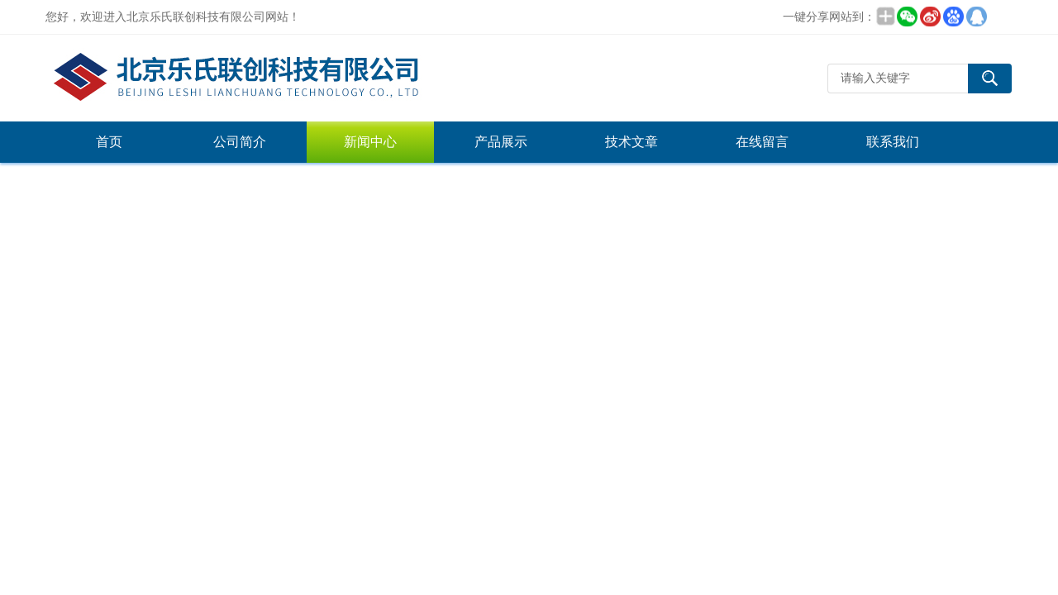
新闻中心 (370, 142)
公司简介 (239, 142)
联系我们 (892, 142)
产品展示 (500, 142)
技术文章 (631, 142)
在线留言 (762, 142)
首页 (109, 142)
